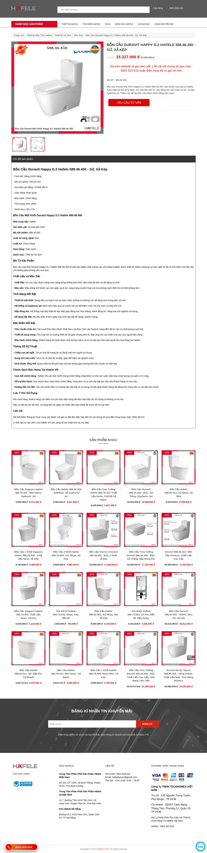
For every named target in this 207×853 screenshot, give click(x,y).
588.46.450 (35, 181)
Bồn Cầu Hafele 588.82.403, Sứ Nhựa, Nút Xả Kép (103, 614)
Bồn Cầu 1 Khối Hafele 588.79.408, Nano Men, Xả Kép (103, 674)
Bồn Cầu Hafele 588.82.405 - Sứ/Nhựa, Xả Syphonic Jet (66, 493)
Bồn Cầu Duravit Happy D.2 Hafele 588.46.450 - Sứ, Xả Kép (116, 35)
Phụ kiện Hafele (91, 24)
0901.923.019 (175, 8)
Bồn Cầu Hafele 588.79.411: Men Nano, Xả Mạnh (66, 674)
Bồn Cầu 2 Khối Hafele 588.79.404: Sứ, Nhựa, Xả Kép (66, 555)
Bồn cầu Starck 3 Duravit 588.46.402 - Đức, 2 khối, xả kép (103, 555)
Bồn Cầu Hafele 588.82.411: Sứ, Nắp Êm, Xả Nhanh (28, 674)
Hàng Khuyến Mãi (163, 24)
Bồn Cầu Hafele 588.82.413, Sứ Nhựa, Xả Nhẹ (178, 493)
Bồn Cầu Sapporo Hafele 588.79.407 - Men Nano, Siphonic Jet (28, 493)
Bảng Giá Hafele (124, 24)
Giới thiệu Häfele (21, 773)
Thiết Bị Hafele (69, 24)
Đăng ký (147, 724)
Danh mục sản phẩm (28, 24)
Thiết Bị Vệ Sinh (63, 35)
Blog (107, 24)
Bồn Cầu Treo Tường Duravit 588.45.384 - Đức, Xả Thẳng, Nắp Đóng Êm (141, 555)
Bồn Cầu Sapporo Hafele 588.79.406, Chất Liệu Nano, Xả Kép (28, 614)
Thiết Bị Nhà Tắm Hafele (39, 35)
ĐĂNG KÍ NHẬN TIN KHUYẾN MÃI (101, 711)
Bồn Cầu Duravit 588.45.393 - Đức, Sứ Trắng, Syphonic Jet (141, 493)
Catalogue (144, 24)
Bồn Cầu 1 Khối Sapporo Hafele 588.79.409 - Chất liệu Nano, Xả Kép (28, 555)
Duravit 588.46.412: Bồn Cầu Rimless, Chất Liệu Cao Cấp (178, 555)
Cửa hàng (158, 8)
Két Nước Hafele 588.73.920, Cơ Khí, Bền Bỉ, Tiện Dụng (141, 614)
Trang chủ (19, 35)
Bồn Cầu (78, 35)
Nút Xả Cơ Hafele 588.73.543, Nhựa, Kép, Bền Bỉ (66, 614)
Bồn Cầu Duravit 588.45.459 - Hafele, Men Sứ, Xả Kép (178, 614)
